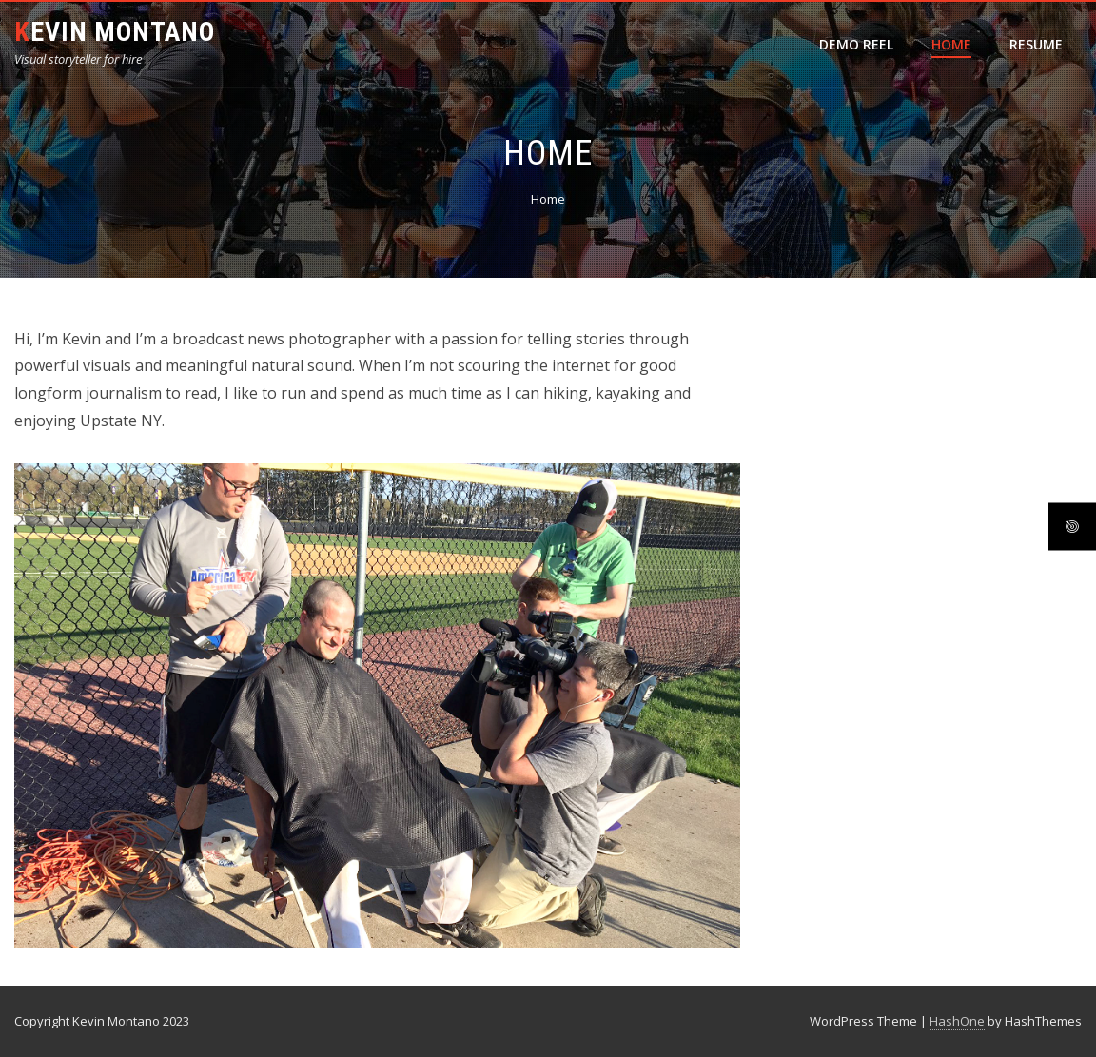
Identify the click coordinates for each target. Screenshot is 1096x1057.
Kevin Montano (114, 32)
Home (951, 44)
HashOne (957, 1020)
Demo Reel (856, 44)
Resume (1036, 44)
